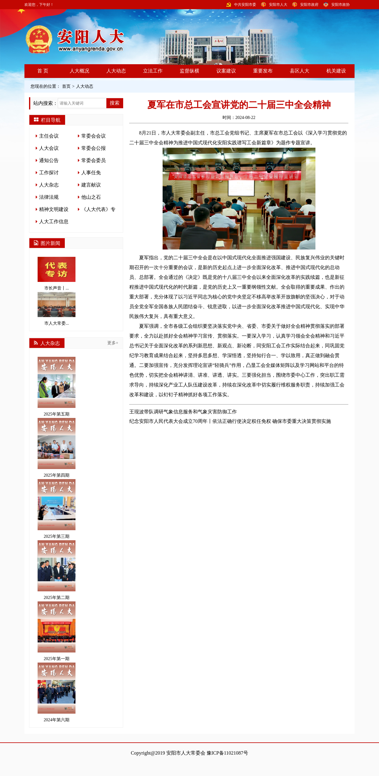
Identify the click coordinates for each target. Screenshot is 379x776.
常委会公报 (93, 148)
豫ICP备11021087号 (227, 753)
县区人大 (299, 70)
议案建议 (226, 70)
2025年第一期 (56, 631)
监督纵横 (189, 70)
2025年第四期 (56, 448)
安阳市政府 (309, 4)
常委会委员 (93, 160)
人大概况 (79, 70)
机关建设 (336, 70)
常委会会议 (93, 136)
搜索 (115, 102)
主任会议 (49, 136)
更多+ (112, 343)
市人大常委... (56, 309)
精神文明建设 (53, 209)
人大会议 (49, 148)
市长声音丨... (56, 273)
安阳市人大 (278, 4)
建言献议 (91, 184)
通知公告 (49, 160)
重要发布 (263, 70)
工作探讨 (49, 172)
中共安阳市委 (245, 4)
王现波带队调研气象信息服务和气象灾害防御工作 (183, 411)
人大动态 (116, 70)
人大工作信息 (53, 221)
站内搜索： (45, 103)
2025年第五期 (56, 386)
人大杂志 (49, 184)
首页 (66, 86)
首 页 (42, 70)
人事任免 (91, 172)
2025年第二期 (56, 570)
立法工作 (153, 70)
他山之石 (91, 197)
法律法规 (49, 197)
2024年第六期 (56, 692)
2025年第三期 (56, 509)
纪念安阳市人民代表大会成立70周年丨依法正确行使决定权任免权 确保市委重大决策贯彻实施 (230, 421)
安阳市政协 (340, 4)
